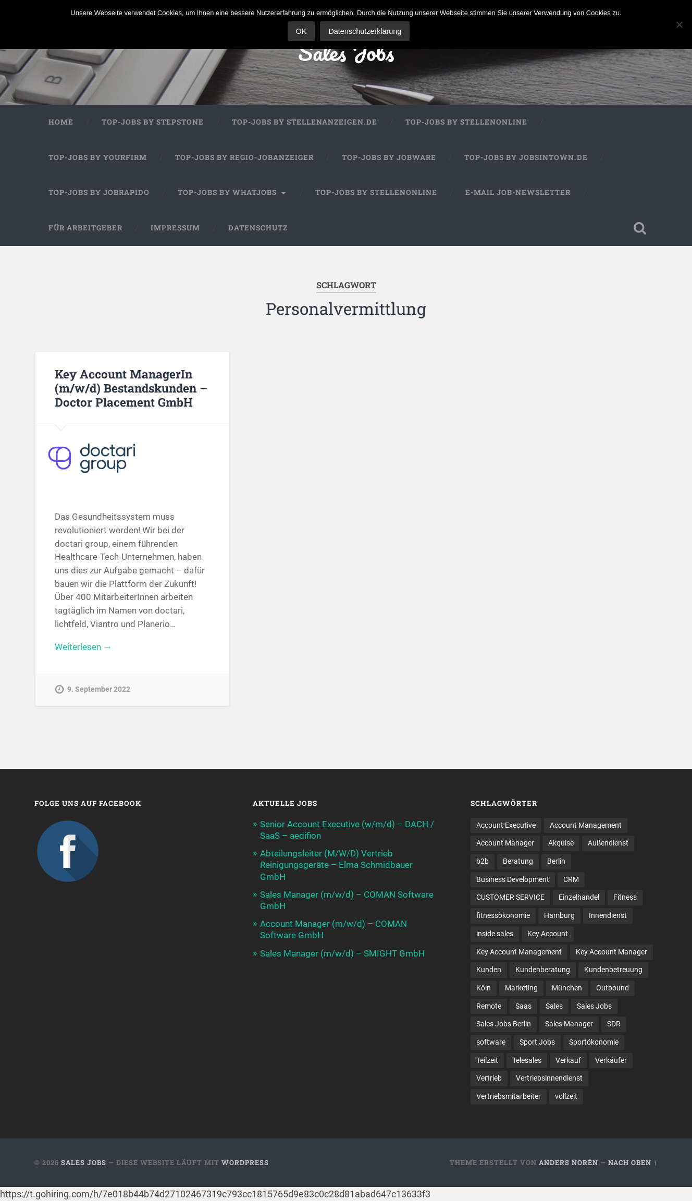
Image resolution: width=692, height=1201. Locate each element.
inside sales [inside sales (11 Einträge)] (494, 933)
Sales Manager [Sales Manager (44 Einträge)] (569, 1024)
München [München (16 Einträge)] (567, 988)
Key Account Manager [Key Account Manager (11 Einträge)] (611, 952)
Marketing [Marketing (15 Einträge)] (521, 988)
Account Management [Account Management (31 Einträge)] (586, 825)
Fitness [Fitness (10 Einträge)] (625, 897)
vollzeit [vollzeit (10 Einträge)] (566, 1096)
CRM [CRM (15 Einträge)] (571, 879)
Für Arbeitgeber (85, 227)
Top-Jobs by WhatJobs (227, 192)
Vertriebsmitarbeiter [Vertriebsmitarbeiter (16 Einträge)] (508, 1096)
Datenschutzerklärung (364, 31)
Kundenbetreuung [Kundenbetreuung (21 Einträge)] (613, 969)
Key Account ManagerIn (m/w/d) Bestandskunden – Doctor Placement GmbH (131, 388)
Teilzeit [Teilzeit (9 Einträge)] (487, 1060)
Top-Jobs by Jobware (389, 157)
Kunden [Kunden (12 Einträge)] (488, 969)
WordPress (245, 1162)
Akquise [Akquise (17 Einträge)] (561, 843)
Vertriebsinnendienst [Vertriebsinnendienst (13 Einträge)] (549, 1078)
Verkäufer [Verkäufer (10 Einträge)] (611, 1060)
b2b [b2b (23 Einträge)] (482, 861)
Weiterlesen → (83, 647)
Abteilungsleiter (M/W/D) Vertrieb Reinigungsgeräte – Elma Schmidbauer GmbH (336, 864)
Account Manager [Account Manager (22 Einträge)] (505, 843)
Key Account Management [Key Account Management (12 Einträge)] (519, 952)
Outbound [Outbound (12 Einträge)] (612, 988)
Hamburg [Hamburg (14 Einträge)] (559, 915)
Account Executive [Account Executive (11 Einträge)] (506, 825)
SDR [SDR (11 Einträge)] (614, 1024)
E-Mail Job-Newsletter (518, 192)
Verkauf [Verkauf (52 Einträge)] (568, 1060)
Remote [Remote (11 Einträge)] (488, 1006)
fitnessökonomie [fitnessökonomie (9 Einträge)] (503, 915)
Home (60, 122)
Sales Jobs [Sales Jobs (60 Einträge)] (594, 1006)
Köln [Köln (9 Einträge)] (483, 988)
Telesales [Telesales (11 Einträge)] (526, 1060)
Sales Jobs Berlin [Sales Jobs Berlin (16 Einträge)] (503, 1024)
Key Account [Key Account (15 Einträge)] (547, 933)
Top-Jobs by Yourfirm (97, 157)
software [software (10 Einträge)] (490, 1042)
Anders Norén (568, 1162)
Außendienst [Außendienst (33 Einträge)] (608, 843)
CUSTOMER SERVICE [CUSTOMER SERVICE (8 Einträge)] (510, 897)
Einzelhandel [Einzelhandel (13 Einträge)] (579, 897)
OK (301, 31)
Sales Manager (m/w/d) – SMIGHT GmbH (342, 953)
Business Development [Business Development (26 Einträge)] (512, 879)
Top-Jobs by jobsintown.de (526, 157)
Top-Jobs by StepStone (153, 122)
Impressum (175, 227)
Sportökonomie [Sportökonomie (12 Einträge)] (594, 1042)
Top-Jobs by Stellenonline (466, 122)
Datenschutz (258, 227)
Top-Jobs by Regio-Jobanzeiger (244, 157)
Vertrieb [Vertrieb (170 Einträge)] (489, 1078)
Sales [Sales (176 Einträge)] (554, 1006)
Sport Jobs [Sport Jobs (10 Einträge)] (537, 1042)
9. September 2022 (98, 689)
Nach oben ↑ (632, 1162)
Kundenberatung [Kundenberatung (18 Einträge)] (542, 969)
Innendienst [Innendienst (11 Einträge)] (608, 915)
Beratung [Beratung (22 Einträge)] (518, 861)
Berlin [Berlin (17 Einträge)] (556, 861)
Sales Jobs (346, 51)
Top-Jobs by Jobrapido (99, 192)
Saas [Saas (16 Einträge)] (523, 1006)
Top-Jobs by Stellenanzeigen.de (304, 122)
